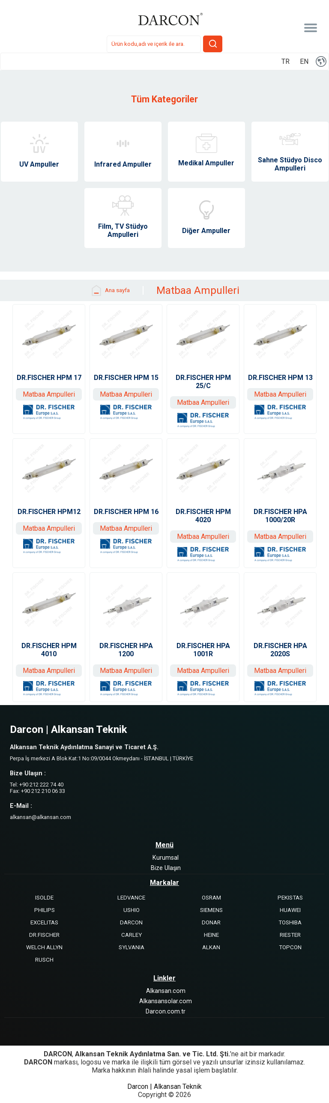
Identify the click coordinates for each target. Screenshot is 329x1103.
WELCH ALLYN (44, 947)
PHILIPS (44, 910)
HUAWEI (290, 910)
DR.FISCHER (44, 935)
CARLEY (131, 935)
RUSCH (44, 960)
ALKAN (211, 947)
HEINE (211, 935)
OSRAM (211, 897)
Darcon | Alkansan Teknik (164, 1086)
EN (304, 61)
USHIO (131, 910)
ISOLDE (44, 897)
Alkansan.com (165, 991)
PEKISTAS (290, 897)
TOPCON (290, 947)
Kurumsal (166, 857)
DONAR (211, 922)
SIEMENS (211, 910)
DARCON (131, 922)
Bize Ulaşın (166, 868)
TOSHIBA (290, 922)
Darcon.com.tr (165, 1011)
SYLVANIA (131, 947)
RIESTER (290, 935)
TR (285, 61)
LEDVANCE (131, 897)
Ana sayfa (110, 290)
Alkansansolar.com (165, 1001)
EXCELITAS (44, 922)
